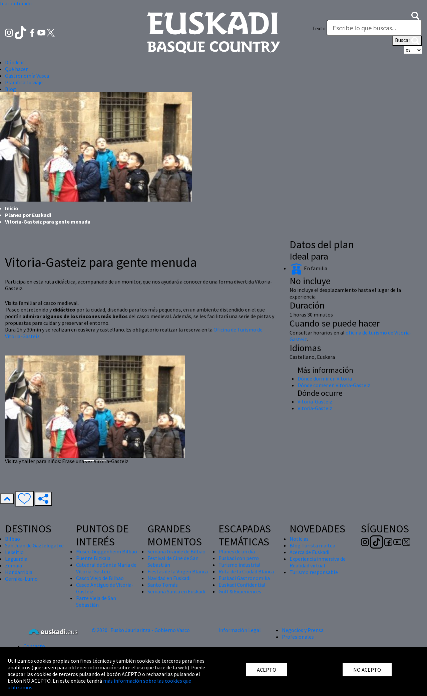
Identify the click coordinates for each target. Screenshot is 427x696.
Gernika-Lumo (21, 578)
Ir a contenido (16, 3)
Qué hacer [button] (16, 69)
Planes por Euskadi (28, 215)
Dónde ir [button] (14, 62)
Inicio (11, 208)
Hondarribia (18, 572)
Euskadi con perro (239, 558)
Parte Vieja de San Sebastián (96, 601)
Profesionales (298, 636)
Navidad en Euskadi (168, 578)
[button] (415, 15)
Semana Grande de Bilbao (176, 551)
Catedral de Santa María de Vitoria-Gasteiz (106, 568)
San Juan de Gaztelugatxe (34, 545)
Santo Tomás (162, 584)
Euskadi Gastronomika (244, 578)
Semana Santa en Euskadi (176, 591)
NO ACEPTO (367, 669)
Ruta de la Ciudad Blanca (246, 571)
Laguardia (16, 558)
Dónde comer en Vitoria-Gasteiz (334, 385)
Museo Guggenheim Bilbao (106, 551)
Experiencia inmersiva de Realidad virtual (318, 562)
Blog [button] (10, 89)
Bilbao (12, 538)
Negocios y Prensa (303, 630)
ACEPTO (266, 669)
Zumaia (13, 565)
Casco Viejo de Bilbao (100, 578)
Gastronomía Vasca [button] (27, 75)
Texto (319, 28)
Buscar (407, 41)
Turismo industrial (240, 564)
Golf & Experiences (240, 591)
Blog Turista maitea (312, 545)
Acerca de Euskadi (309, 552)
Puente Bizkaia (93, 558)
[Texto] (374, 28)
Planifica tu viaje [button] (24, 82)
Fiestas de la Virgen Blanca (177, 571)
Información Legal (240, 630)
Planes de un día (237, 551)
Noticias (299, 538)
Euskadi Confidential (242, 584)
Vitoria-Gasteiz (315, 401)
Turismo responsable (314, 572)
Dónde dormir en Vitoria (325, 378)
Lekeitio (14, 552)
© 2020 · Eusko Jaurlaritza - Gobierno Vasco (141, 630)
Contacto (34, 646)
